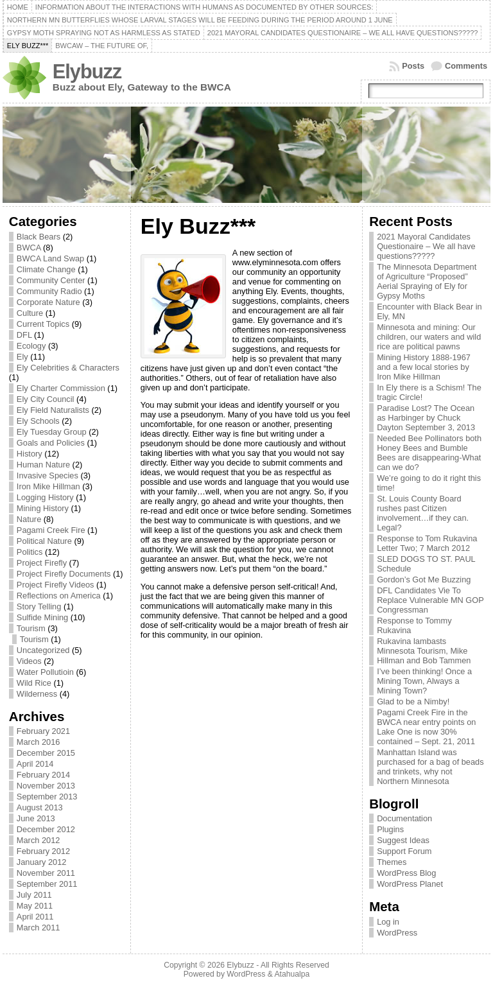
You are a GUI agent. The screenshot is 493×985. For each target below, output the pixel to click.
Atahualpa (291, 974)
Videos (29, 661)
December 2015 (46, 753)
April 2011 (35, 916)
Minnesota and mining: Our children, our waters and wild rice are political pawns (429, 336)
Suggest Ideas (403, 840)
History (29, 453)
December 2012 (46, 829)
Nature (29, 519)
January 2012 (42, 862)
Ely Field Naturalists (53, 410)
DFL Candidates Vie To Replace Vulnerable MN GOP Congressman (430, 600)
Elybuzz (87, 71)
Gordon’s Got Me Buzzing (424, 579)
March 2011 (38, 927)
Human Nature (43, 464)
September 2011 (47, 884)
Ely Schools (38, 421)
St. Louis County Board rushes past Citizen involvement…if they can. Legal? (423, 513)
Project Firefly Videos (55, 584)
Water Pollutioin (45, 672)
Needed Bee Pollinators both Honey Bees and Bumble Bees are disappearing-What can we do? (429, 452)
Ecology (31, 346)
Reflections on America (59, 595)
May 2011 (35, 906)
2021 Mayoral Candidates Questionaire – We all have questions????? (426, 246)
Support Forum (404, 851)
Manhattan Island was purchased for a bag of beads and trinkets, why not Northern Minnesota (430, 766)
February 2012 (43, 851)
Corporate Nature (48, 302)
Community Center (51, 280)
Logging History (45, 497)
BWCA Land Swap (50, 258)
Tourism (31, 628)
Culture (30, 313)
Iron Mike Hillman (48, 486)
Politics (30, 552)
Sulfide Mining (42, 617)
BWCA (29, 247)
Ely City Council (45, 399)
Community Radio (49, 291)
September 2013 (47, 796)
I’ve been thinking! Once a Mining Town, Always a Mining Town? (424, 681)
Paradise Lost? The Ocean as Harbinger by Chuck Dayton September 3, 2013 (426, 417)
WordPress (397, 932)
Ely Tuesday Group (52, 432)
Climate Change (46, 269)
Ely (22, 357)
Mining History (43, 508)
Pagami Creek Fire (51, 530)
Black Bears (38, 236)
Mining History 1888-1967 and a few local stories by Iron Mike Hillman (424, 367)
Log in (388, 922)
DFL (24, 335)
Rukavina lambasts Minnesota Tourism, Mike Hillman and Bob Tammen (424, 650)
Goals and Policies (51, 443)
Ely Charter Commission (61, 388)
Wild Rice (34, 683)
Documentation (404, 818)
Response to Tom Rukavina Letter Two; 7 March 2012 (427, 543)
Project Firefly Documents (64, 574)
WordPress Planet (410, 884)
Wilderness (37, 694)
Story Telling (39, 606)
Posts (413, 66)
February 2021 (43, 731)
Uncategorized (43, 650)
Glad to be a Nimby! (413, 701)
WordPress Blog (406, 873)
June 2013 (36, 818)
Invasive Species (47, 475)
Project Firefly (42, 563)
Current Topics (43, 324)
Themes (391, 862)
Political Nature (44, 541)
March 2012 (38, 840)
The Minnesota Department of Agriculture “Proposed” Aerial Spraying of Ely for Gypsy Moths (426, 281)
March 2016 (38, 742)
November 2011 (46, 873)
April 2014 (35, 764)
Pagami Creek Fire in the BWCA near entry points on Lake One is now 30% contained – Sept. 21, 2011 (426, 727)
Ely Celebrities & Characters (68, 367)
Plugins (390, 829)
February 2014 (43, 775)
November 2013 (46, 785)
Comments (466, 66)
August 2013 (40, 807)
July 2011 (34, 895)
